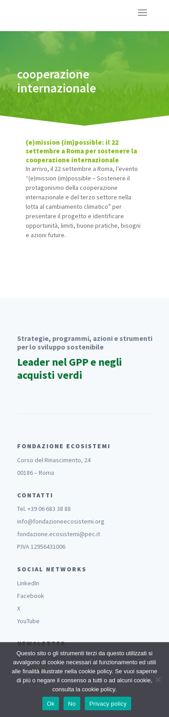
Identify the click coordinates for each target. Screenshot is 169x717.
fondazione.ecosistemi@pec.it (58, 534)
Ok (51, 703)
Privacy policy (108, 703)
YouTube (28, 621)
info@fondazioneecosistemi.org (61, 521)
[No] (157, 679)
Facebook (30, 596)
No (72, 703)
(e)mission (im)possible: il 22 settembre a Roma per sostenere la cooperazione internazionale (81, 151)
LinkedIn (28, 583)
